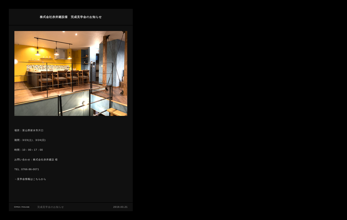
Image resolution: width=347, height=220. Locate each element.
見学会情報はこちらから (31, 179)
